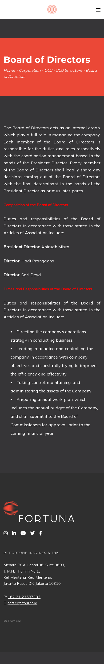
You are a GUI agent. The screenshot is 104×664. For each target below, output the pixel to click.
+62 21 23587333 (24, 596)
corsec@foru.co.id (22, 603)
